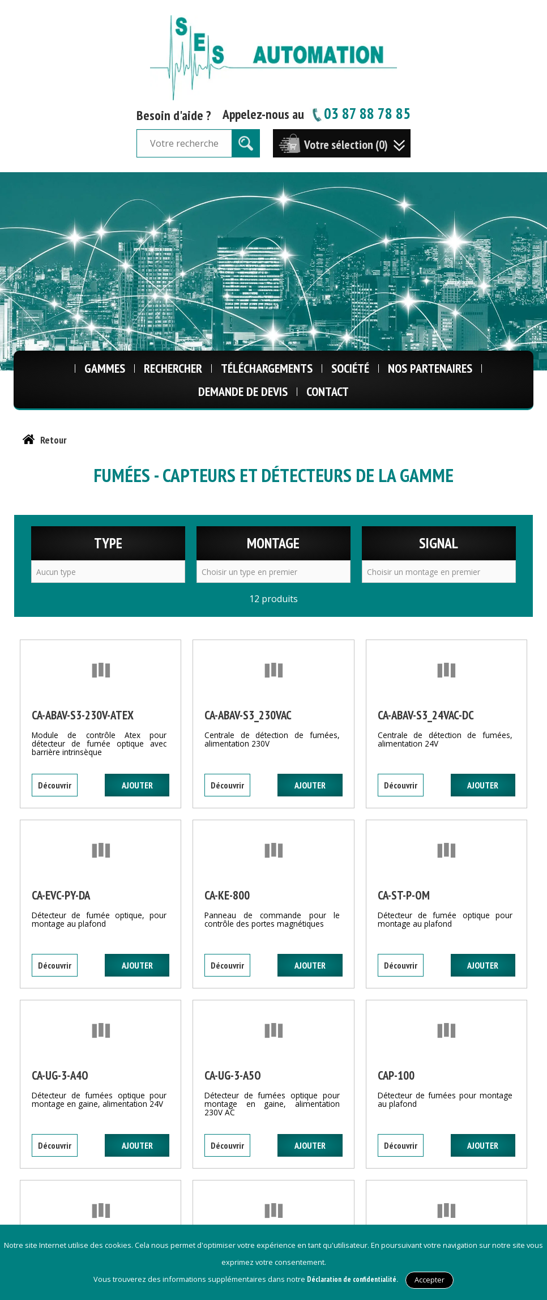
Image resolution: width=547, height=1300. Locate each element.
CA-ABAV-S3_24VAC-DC (426, 715)
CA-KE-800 (227, 895)
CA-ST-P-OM (404, 895)
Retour (53, 439)
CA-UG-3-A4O (60, 1075)
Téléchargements (267, 368)
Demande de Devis (243, 391)
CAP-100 (396, 1075)
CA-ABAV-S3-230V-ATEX (83, 715)
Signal (438, 543)
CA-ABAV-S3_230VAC (248, 715)
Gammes (104, 368)
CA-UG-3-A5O (232, 1075)
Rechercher (173, 368)
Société (350, 368)
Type (108, 543)
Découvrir (54, 785)
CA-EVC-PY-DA (61, 895)
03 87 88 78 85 (360, 113)
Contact (327, 391)
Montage (273, 543)
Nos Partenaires (430, 368)
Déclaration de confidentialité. (352, 1279)
